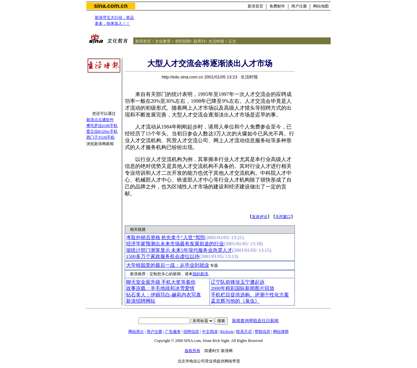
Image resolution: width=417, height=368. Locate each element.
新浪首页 (255, 6)
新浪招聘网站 (140, 301)
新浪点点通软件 (100, 119)
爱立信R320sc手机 (102, 131)
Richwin (227, 331)
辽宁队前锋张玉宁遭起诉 (238, 282)
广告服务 (173, 331)
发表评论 (259, 216)
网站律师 (281, 331)
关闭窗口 (283, 216)
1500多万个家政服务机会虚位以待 (162, 256)
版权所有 (192, 350)
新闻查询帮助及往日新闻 (255, 320)
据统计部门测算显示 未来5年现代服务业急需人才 (179, 250)
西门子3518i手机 (100, 137)
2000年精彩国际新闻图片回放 (242, 288)
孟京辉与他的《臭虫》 (235, 301)
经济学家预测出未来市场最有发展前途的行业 (175, 243)
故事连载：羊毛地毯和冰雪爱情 (160, 288)
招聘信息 (191, 331)
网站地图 (321, 6)
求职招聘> (184, 41)
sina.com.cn (110, 6)
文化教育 (163, 41)
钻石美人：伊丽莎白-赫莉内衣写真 (163, 294)
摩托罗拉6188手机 (102, 125)
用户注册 (299, 6)
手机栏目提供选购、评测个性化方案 (250, 294)
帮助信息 (262, 331)
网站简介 (136, 331)
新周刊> (201, 41)
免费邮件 (277, 6)
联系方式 (244, 331)
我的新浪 (200, 274)
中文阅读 (210, 331)
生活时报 (216, 41)
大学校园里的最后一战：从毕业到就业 (167, 265)
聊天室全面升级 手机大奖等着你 (161, 282)
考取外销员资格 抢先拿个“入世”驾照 (165, 237)
